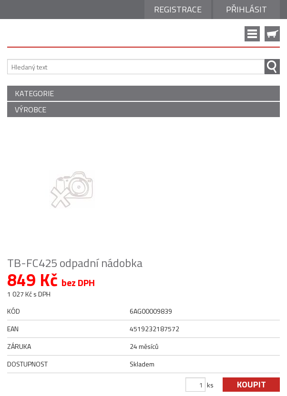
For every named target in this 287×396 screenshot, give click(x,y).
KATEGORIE (34, 93)
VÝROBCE (30, 109)
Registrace (178, 9)
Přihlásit (246, 9)
